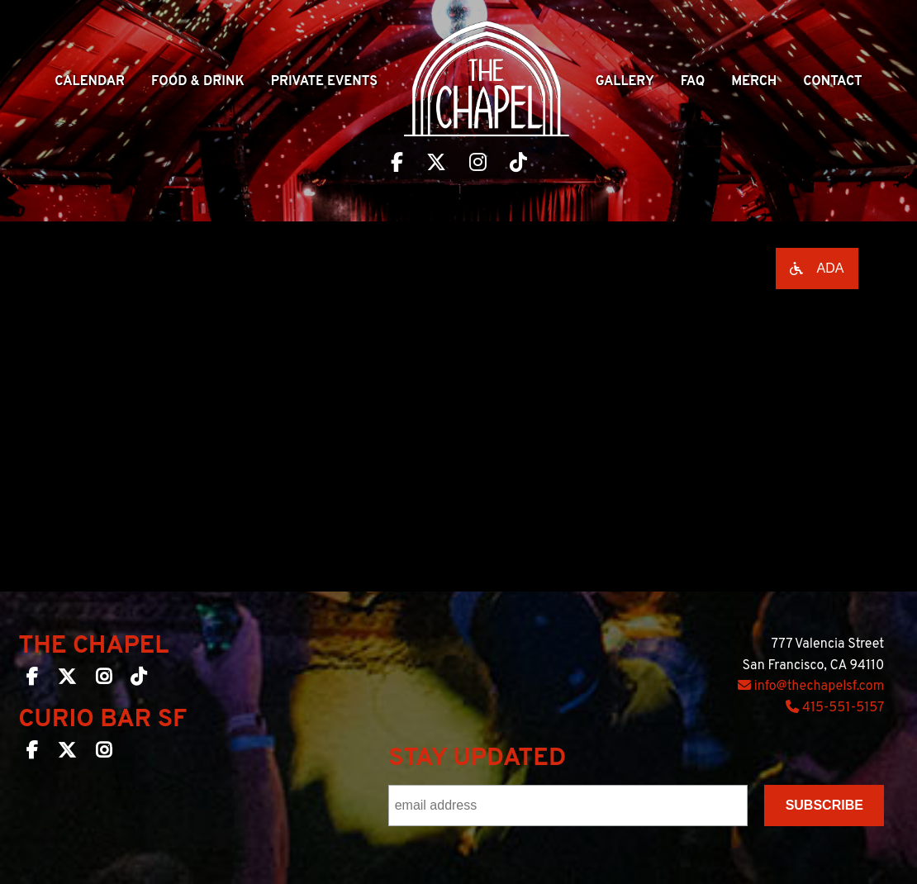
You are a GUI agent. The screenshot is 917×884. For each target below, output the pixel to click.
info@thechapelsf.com (811, 686)
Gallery (625, 82)
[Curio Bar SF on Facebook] (32, 753)
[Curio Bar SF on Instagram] (104, 753)
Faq (693, 82)
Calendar (90, 82)
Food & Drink (198, 82)
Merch (754, 82)
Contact (832, 82)
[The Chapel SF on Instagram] (104, 680)
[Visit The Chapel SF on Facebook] (397, 164)
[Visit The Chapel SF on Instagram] (478, 164)
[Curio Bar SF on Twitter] (67, 753)
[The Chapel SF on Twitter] (67, 680)
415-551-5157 (835, 708)
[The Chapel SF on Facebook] (32, 680)
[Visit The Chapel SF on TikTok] (518, 164)
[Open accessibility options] (817, 268)
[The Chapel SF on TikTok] (138, 680)
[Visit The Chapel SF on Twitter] (436, 164)
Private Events (324, 82)
